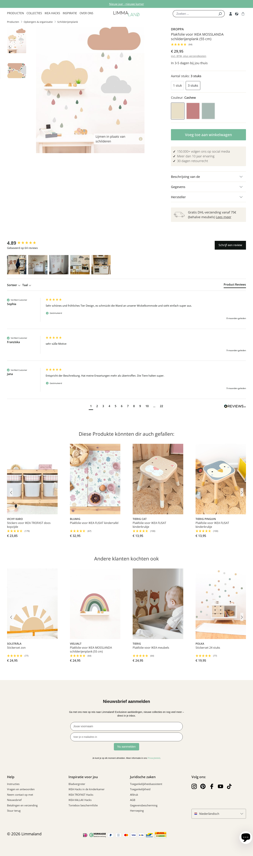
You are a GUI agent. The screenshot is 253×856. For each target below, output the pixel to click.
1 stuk (177, 85)
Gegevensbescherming (143, 805)
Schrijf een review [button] (230, 245)
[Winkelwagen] (243, 14)
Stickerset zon (16, 648)
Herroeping (137, 810)
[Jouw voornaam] (126, 726)
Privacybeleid (154, 758)
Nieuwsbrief (14, 800)
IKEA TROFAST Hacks (81, 794)
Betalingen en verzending (22, 805)
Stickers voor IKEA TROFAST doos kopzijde (29, 525)
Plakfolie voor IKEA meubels (151, 648)
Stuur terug (14, 810)
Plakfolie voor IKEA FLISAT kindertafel (94, 523)
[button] (16, 264)
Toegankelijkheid (140, 789)
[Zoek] (220, 13)
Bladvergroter (77, 784)
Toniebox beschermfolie (83, 805)
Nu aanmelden (126, 746)
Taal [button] (26, 285)
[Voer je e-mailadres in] (126, 737)
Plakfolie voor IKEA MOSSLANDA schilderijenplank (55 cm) (91, 649)
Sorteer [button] (14, 285)
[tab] (235, 285)
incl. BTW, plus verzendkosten (188, 56)
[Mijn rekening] (230, 14)
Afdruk (134, 794)
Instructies (13, 784)
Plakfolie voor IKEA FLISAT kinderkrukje (149, 525)
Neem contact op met (20, 794)
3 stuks (193, 85)
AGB (132, 800)
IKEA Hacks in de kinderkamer (87, 789)
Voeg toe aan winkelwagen (208, 134)
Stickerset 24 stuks (208, 648)
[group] (25, 243)
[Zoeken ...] (194, 13)
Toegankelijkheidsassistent (146, 784)
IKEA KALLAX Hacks (80, 800)
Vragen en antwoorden (21, 789)
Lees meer (223, 217)
